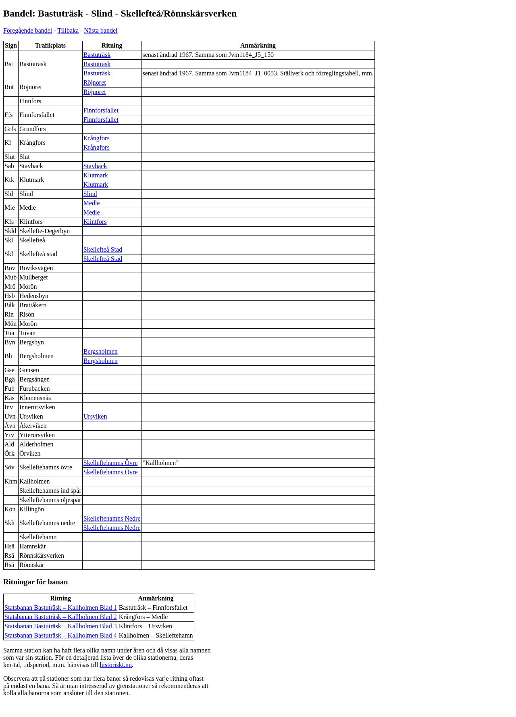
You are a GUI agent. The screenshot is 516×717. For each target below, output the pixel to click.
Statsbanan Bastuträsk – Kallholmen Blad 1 (60, 607)
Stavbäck (95, 166)
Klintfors (95, 221)
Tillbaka (68, 30)
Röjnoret (94, 82)
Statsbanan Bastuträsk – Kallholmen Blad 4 (60, 635)
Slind (90, 193)
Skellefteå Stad (102, 249)
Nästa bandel (100, 30)
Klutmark (95, 175)
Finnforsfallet (101, 110)
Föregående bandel (27, 30)
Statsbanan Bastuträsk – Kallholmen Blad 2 (60, 616)
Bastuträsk (97, 54)
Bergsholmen (100, 351)
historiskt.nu (116, 664)
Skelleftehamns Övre (110, 462)
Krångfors (96, 138)
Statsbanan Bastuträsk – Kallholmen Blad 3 (60, 626)
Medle (91, 203)
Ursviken (95, 416)
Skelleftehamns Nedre (112, 518)
